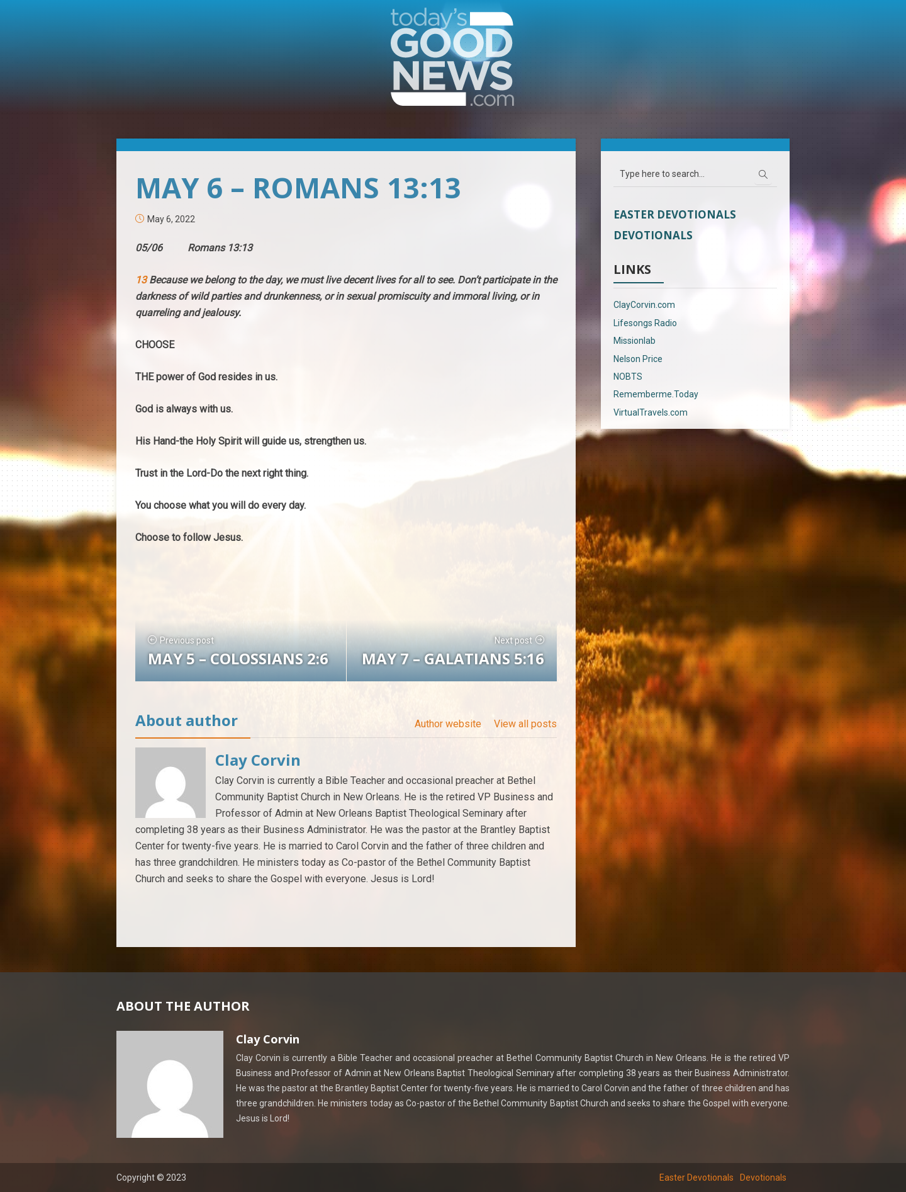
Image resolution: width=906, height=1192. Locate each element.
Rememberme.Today (655, 394)
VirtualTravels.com (650, 412)
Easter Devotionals (674, 214)
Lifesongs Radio (645, 323)
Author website (448, 724)
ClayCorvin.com (644, 305)
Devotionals (653, 235)
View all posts (525, 724)
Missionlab (634, 341)
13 (142, 280)
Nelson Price (638, 359)
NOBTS (627, 377)
